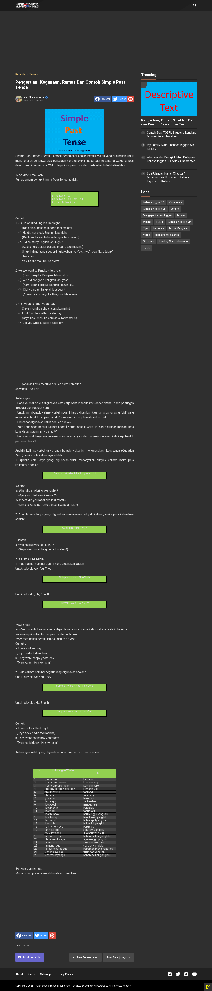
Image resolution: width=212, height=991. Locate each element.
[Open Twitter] (178, 974)
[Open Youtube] (194, 974)
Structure (148, 241)
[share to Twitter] (119, 99)
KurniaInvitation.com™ (120, 986)
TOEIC (146, 247)
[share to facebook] (102, 99)
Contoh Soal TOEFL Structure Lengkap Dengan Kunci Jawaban (171, 134)
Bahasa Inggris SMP (154, 208)
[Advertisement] (106, 42)
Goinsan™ (90, 986)
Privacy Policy (64, 974)
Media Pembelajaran (167, 234)
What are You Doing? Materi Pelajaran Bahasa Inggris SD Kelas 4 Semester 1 (171, 161)
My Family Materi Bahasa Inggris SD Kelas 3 (170, 147)
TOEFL (159, 221)
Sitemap (45, 974)
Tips (145, 228)
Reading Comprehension (173, 241)
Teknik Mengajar (178, 228)
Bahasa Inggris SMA (180, 221)
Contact (31, 974)
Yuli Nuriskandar (36, 97)
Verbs (146, 234)
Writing (147, 221)
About (19, 974)
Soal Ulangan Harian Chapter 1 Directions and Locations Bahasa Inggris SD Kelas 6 (168, 177)
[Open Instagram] (186, 974)
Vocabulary (175, 202)
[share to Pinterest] (130, 99)
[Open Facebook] (170, 974)
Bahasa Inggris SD (153, 202)
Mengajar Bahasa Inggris (157, 215)
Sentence (158, 228)
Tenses (25, 945)
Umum (175, 208)
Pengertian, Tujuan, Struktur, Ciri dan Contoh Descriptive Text (167, 122)
